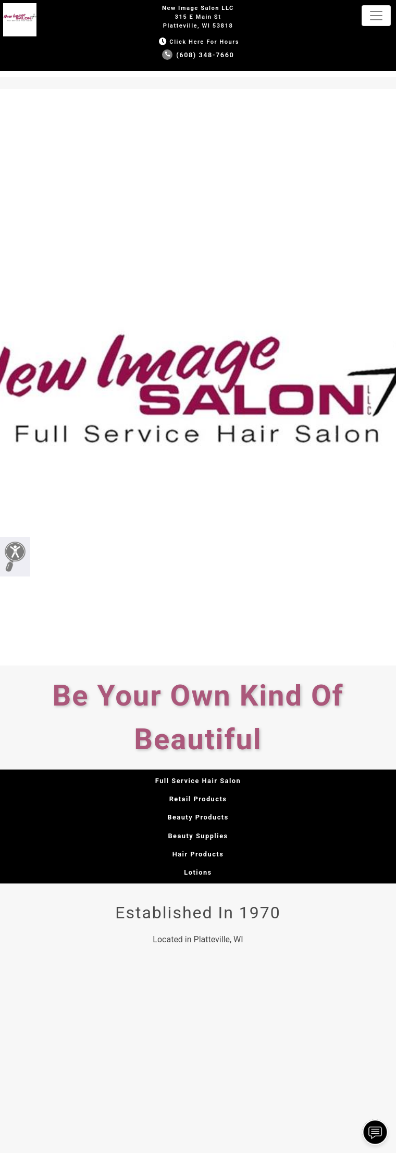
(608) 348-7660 (198, 55)
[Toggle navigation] (376, 15)
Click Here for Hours (198, 42)
